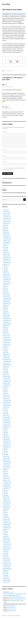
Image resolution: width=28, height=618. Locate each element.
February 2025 (6, 233)
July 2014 (5, 449)
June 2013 (5, 471)
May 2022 (5, 289)
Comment (5, 131)
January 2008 (6, 582)
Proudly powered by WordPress (13, 615)
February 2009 (6, 560)
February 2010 (6, 539)
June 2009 (5, 553)
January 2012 (6, 500)
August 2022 (6, 284)
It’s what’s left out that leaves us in (16, 597)
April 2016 (5, 413)
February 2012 (6, 498)
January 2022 (6, 296)
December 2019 (7, 339)
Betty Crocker (10, 592)
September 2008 (7, 568)
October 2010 (6, 526)
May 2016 (5, 412)
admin (5, 70)
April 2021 (5, 312)
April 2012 (5, 495)
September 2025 (7, 221)
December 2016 (7, 400)
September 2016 (7, 405)
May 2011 (5, 514)
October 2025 (6, 220)
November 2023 (7, 259)
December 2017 (7, 379)
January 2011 (6, 521)
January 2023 (6, 276)
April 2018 (5, 373)
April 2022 (5, 291)
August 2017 (6, 386)
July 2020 (5, 327)
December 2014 (7, 441)
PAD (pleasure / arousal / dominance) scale (14, 13)
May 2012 (5, 493)
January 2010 (6, 541)
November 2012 (7, 483)
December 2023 (7, 257)
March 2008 (6, 578)
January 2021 (6, 317)
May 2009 (5, 554)
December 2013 (7, 461)
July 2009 (5, 551)
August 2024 (6, 244)
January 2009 (6, 561)
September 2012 (7, 487)
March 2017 (6, 395)
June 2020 (5, 329)
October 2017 (6, 383)
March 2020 (6, 334)
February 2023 (6, 274)
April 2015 (5, 434)
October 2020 (6, 322)
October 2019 (6, 342)
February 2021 (6, 315)
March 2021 (6, 313)
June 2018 (5, 369)
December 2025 (7, 216)
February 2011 (6, 519)
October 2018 (6, 362)
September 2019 (7, 344)
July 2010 (5, 531)
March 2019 (6, 354)
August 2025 (6, 223)
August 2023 (6, 264)
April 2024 (6, 250)
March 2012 (6, 497)
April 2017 (5, 393)
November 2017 (7, 381)
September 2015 (7, 425)
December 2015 (7, 420)
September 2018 (7, 364)
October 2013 (6, 464)
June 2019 (5, 349)
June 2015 (5, 430)
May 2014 (5, 453)
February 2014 (6, 458)
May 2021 (5, 310)
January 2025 (6, 235)
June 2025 (5, 227)
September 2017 (7, 385)
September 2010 (7, 527)
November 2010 (7, 524)
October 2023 (6, 261)
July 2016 (5, 408)
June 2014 (5, 451)
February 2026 (6, 213)
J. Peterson (6, 593)
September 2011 (7, 507)
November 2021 (7, 300)
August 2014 (6, 447)
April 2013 (5, 475)
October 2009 (6, 546)
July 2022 (5, 286)
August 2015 (6, 427)
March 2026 (6, 211)
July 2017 (5, 388)
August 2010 (6, 529)
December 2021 (7, 298)
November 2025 (7, 218)
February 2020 (6, 335)
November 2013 (7, 463)
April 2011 (5, 515)
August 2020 (6, 325)
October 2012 (6, 485)
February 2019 (6, 356)
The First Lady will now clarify (17, 593)
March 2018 (6, 374)
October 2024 (6, 240)
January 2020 (6, 337)
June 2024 (5, 247)
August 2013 (6, 468)
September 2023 (7, 262)
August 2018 (6, 366)
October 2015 (6, 424)
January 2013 (6, 480)
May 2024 (5, 249)
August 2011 (6, 509)
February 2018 (6, 376)
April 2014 (5, 454)
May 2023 (5, 269)
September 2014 (7, 446)
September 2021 (7, 303)
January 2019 (6, 357)
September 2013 (7, 466)
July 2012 (5, 490)
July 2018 (5, 368)
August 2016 (6, 407)
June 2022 (5, 288)
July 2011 (5, 510)
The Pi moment (12, 610)
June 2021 (5, 308)
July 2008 (5, 571)
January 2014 (6, 459)
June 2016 (5, 410)
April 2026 (6, 210)
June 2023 (5, 267)
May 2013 (5, 473)
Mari (6, 84)
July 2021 (5, 306)
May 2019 (5, 351)
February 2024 (6, 254)
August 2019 (6, 346)
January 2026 (6, 215)
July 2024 (5, 245)
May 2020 (5, 330)
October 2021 (6, 301)
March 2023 (6, 272)
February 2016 (6, 417)
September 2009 (7, 548)
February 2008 (6, 580)
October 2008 (6, 566)
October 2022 (6, 281)
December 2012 (7, 481)
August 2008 (6, 570)
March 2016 (6, 415)
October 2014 (6, 444)
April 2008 (6, 577)
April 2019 (5, 352)
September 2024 (7, 242)
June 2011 (5, 512)
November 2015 (7, 422)
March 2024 (6, 252)
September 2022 (7, 283)
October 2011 (6, 505)
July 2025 (5, 225)
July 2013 (5, 470)
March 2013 (6, 476)
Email (4, 155)
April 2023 (5, 271)
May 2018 (5, 371)
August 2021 (6, 305)
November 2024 (7, 238)
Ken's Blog (6, 4)
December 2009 (7, 543)
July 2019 (5, 347)
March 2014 (6, 456)
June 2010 (5, 532)
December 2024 (7, 237)
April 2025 (5, 230)
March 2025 (6, 232)
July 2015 (5, 429)
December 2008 (7, 563)
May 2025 (5, 228)
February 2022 (6, 295)
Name (4, 149)
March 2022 (6, 293)
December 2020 (7, 318)
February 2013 (6, 478)
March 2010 (6, 538)
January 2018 (6, 378)
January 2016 (6, 419)
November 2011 (6, 504)
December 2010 (7, 522)
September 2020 (7, 323)
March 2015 (6, 436)
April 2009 (6, 556)
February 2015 (6, 437)
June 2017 (5, 390)
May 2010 (5, 534)
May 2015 (5, 432)
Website (4, 161)
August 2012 (6, 488)
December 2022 (7, 278)
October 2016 (6, 403)
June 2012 (5, 492)
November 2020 (7, 320)
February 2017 (6, 396)
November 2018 (7, 361)
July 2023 (5, 266)
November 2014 (7, 442)
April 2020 (6, 332)
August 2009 (6, 549)
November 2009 (7, 544)
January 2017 (6, 398)
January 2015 (6, 439)
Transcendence (11, 605)
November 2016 (7, 402)
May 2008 (5, 575)
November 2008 (7, 565)
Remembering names (15, 595)
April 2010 (5, 536)
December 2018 (7, 359)
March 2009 (6, 558)
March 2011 (6, 517)
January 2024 (6, 255)
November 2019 (7, 340)
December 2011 (6, 502)
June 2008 (5, 573)
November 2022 (7, 279)
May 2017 (5, 391)
